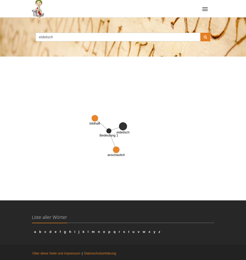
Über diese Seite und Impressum (56, 253)
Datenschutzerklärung (100, 253)
